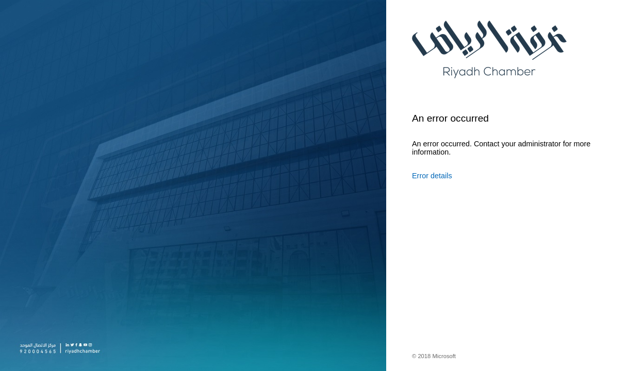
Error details (432, 176)
